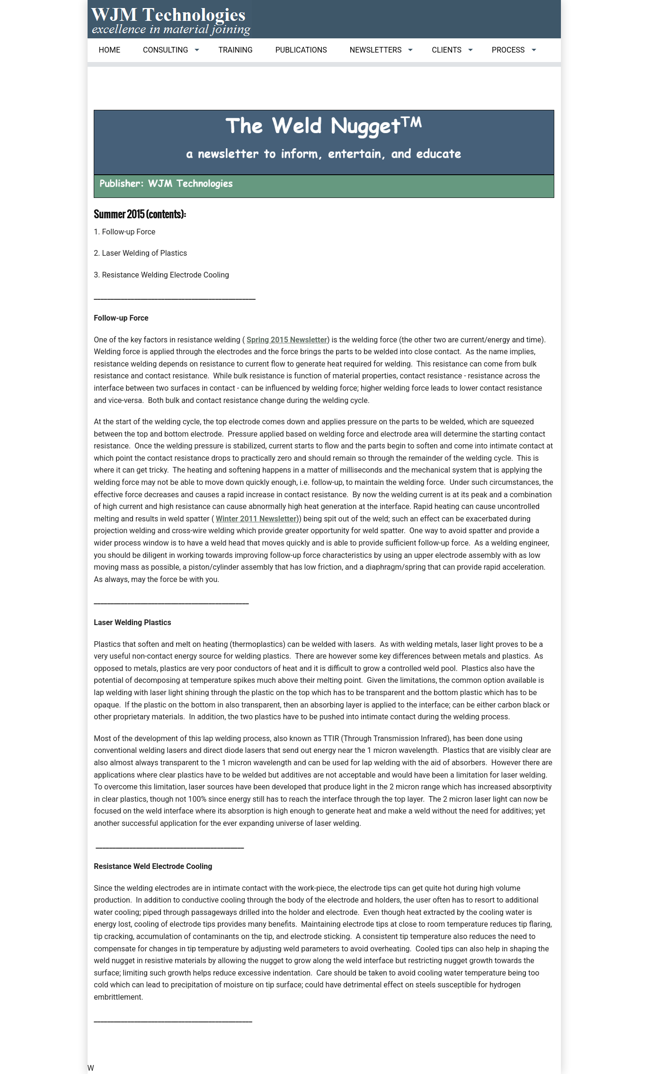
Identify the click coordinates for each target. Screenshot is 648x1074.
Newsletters (376, 49)
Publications (301, 49)
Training (235, 49)
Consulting (165, 49)
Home (109, 49)
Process (508, 49)
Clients (447, 49)
